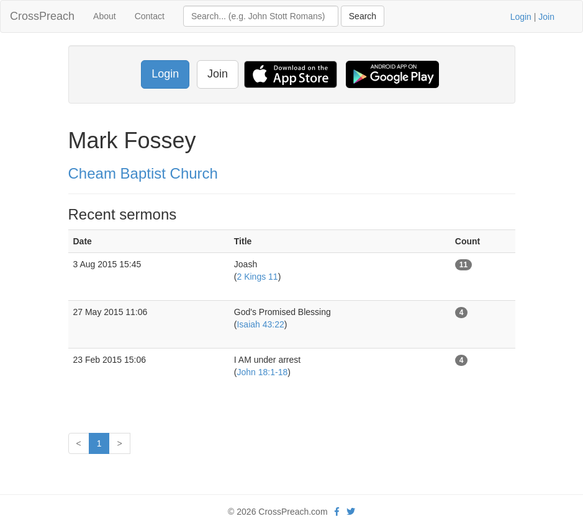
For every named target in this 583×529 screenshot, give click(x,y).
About (104, 16)
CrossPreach (42, 16)
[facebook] (337, 512)
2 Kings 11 (257, 277)
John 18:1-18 (262, 372)
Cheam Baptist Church (143, 173)
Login (520, 17)
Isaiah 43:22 (260, 324)
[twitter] (350, 512)
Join (546, 17)
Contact (150, 16)
